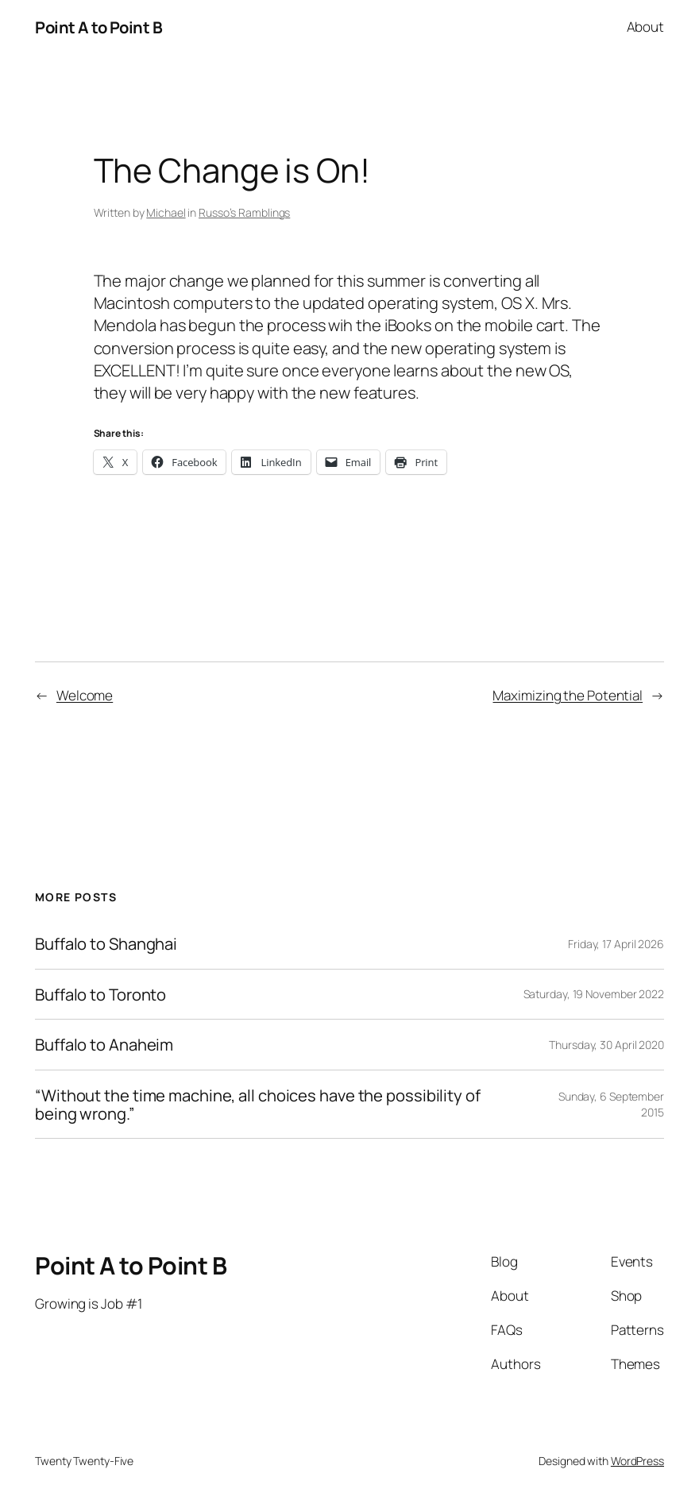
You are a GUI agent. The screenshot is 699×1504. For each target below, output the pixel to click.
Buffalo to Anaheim (104, 1044)
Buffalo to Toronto (100, 994)
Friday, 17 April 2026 (616, 943)
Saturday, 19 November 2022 (593, 993)
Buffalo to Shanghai (106, 944)
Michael (165, 212)
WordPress (637, 1460)
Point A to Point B (98, 27)
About (646, 26)
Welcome (84, 695)
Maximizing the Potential (567, 695)
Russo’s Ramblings (244, 212)
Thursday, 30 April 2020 (606, 1044)
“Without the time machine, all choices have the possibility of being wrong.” (258, 1104)
